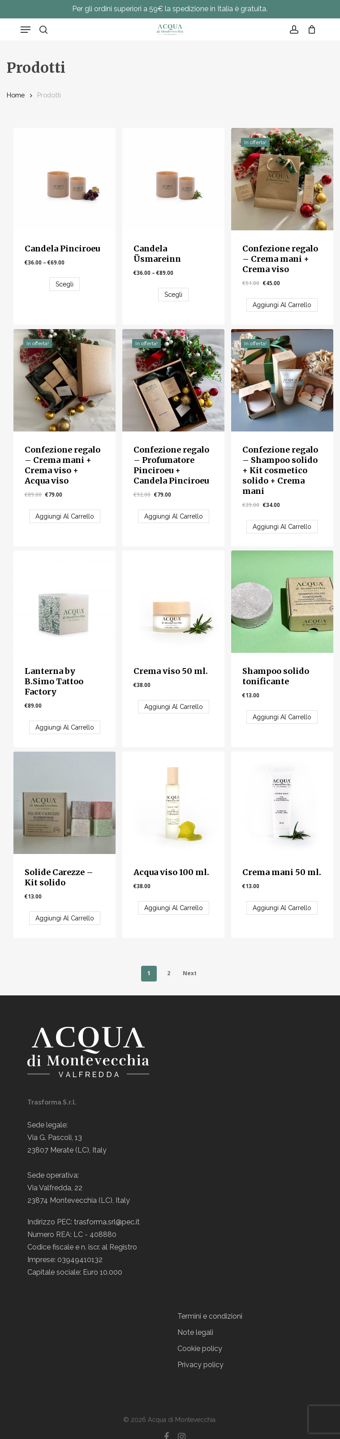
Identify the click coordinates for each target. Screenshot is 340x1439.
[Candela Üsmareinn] (173, 179)
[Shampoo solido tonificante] (282, 601)
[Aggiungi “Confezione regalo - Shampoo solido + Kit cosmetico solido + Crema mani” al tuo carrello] (282, 526)
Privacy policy (200, 1364)
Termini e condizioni (209, 1316)
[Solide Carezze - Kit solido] (64, 803)
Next (190, 973)
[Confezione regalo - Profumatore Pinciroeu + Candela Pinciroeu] (173, 380)
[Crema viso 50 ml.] (173, 601)
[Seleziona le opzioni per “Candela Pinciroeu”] (64, 284)
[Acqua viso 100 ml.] (173, 803)
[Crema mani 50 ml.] (282, 803)
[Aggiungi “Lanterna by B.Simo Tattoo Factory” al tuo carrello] (64, 727)
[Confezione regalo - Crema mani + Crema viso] (282, 179)
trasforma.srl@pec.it (107, 1222)
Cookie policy (199, 1348)
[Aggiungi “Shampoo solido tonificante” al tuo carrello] (282, 717)
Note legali (195, 1332)
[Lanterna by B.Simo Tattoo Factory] (64, 601)
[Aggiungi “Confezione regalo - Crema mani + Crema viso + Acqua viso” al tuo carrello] (64, 516)
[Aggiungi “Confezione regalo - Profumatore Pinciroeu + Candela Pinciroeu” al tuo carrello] (173, 516)
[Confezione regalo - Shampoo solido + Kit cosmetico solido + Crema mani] (282, 380)
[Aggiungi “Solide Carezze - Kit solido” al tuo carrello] (64, 918)
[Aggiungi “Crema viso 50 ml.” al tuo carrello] (173, 706)
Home (16, 95)
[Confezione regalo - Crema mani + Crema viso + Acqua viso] (64, 380)
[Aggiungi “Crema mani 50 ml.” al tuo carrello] (282, 908)
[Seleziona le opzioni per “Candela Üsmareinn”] (173, 294)
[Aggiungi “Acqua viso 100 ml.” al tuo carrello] (173, 908)
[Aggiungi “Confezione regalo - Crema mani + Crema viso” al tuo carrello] (282, 305)
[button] (25, 29)
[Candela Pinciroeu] (64, 179)
